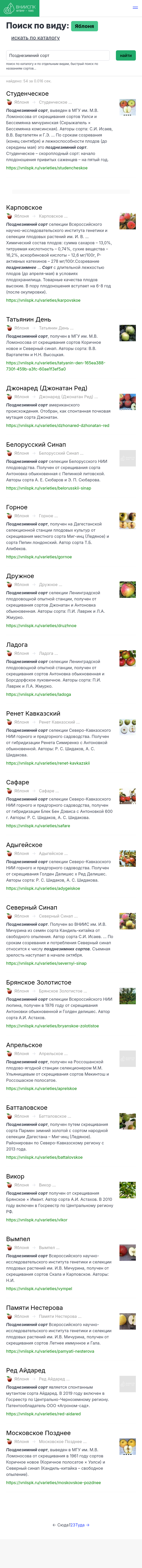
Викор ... (47, 1184)
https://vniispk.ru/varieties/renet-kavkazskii (48, 763)
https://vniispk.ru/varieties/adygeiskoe (43, 888)
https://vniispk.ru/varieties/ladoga (38, 694)
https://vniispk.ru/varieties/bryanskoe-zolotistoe (52, 1025)
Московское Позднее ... (63, 1441)
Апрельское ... (53, 1053)
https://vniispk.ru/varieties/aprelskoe (41, 1088)
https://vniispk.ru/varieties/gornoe (39, 556)
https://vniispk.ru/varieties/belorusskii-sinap (48, 488)
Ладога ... (48, 653)
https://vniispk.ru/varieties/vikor (37, 1219)
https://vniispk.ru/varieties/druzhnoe (41, 625)
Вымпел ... (49, 1247)
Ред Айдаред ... (54, 1378)
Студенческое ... (55, 102)
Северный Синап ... (58, 916)
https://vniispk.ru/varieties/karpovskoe (43, 300)
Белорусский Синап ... (61, 453)
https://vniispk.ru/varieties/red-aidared (43, 1413)
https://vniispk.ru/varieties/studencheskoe (47, 167)
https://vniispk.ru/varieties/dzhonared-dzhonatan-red (57, 425)
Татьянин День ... (56, 327)
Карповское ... (53, 216)
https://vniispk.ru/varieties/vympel (39, 1288)
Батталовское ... (55, 1116)
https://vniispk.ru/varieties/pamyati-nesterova (50, 1351)
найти (126, 55)
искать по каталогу (35, 38)
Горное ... (48, 515)
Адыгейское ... (53, 853)
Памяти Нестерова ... (60, 1316)
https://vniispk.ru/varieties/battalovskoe (44, 1157)
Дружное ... (50, 584)
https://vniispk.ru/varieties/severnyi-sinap (46, 963)
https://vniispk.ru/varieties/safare (38, 825)
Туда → (82, 1524)
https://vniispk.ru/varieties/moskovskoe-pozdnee (53, 1482)
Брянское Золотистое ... (63, 991)
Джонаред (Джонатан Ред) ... (68, 396)
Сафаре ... (49, 790)
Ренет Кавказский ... (59, 722)
